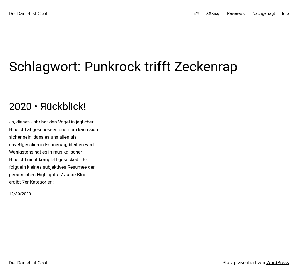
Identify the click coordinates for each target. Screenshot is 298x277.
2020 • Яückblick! (47, 107)
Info (285, 13)
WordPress (277, 262)
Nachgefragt (263, 13)
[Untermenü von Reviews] (244, 14)
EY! (196, 13)
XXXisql (213, 13)
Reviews (234, 13)
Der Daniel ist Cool (28, 13)
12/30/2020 (20, 193)
